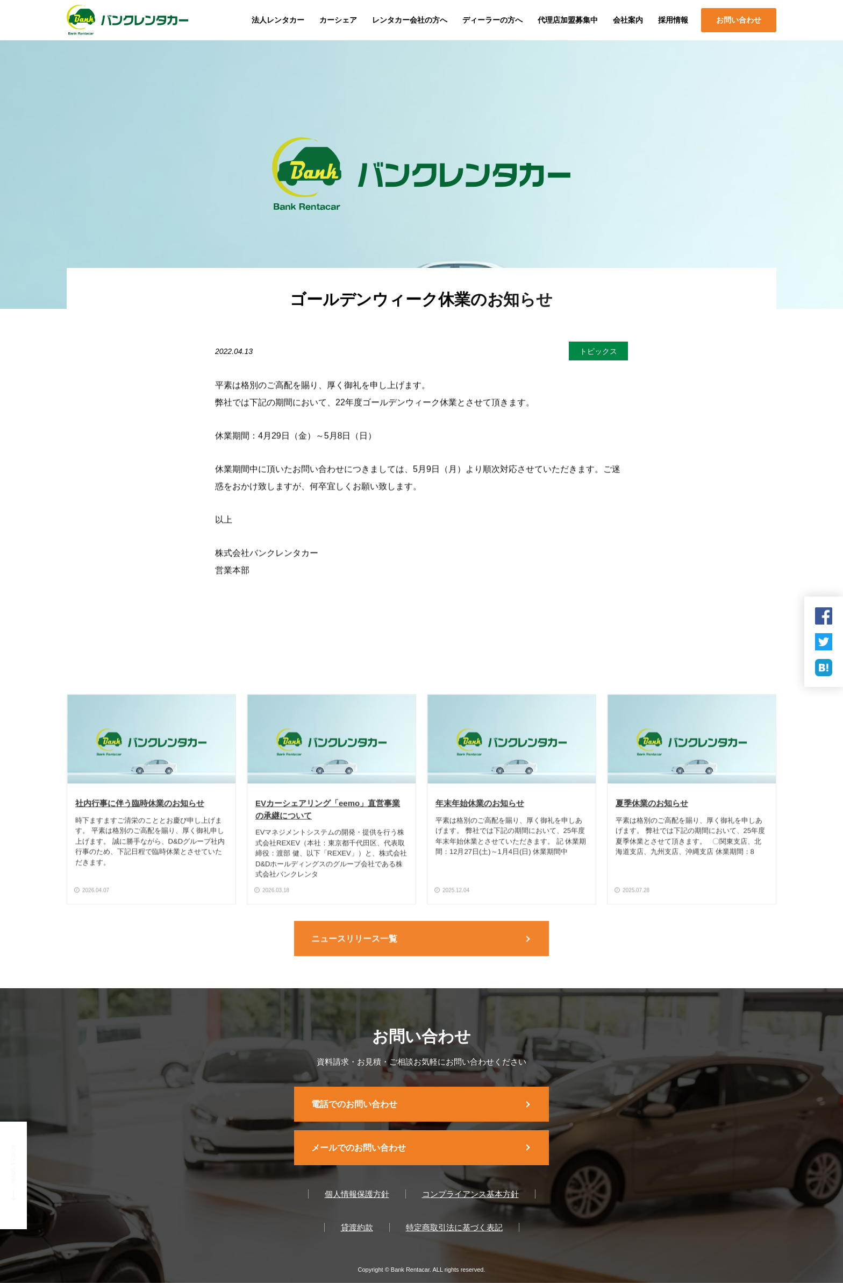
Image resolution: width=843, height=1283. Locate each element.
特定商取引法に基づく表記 (454, 1227)
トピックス (598, 351)
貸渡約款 (357, 1227)
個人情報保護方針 (357, 1194)
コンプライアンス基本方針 (470, 1194)
